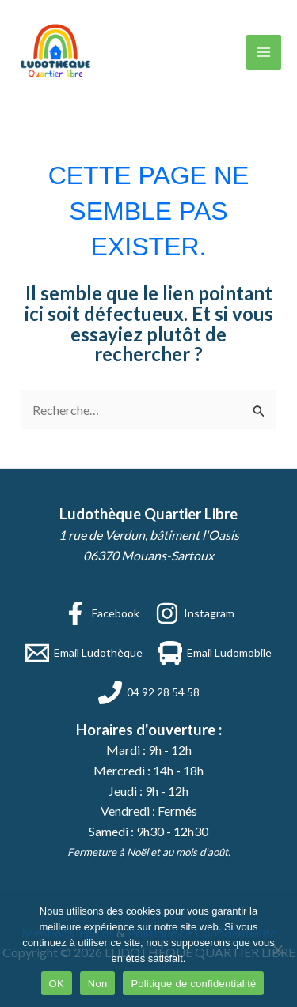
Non (98, 984)
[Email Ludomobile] (215, 653)
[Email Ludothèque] (83, 653)
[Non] (277, 949)
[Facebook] (101, 613)
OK (56, 984)
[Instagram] (194, 613)
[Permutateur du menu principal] (263, 52)
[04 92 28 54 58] (149, 692)
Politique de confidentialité (193, 984)
